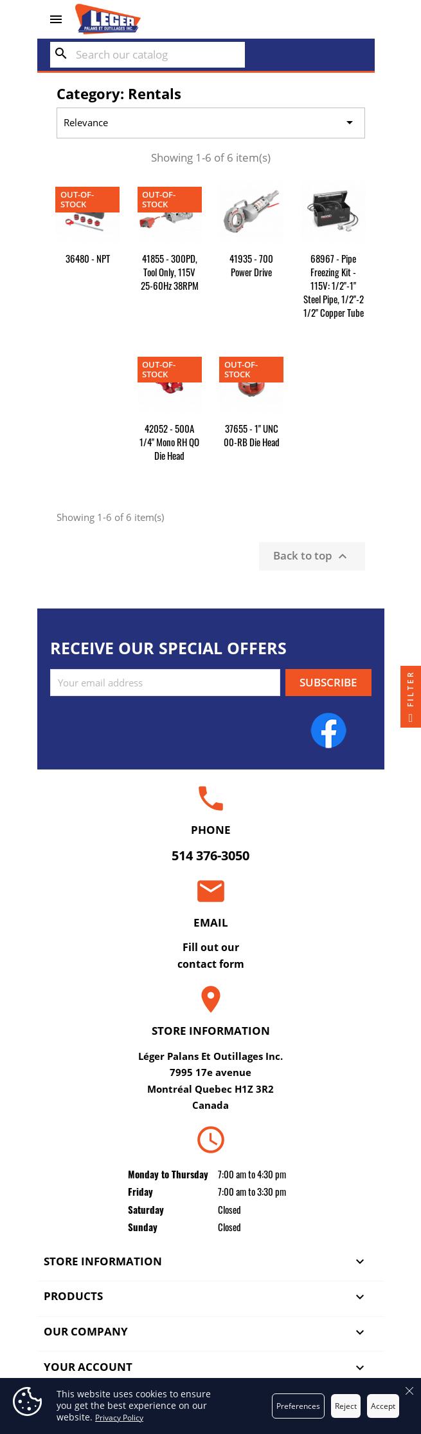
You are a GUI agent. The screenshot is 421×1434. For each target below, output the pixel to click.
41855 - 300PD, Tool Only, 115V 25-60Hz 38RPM (170, 271)
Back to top (311, 556)
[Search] (147, 55)
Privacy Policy (119, 1417)
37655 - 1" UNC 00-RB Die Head (252, 435)
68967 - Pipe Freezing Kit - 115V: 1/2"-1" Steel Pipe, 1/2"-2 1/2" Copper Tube (333, 285)
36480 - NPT (88, 258)
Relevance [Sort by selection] (210, 123)
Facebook (328, 730)
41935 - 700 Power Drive (251, 265)
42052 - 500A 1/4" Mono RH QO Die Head (169, 441)
